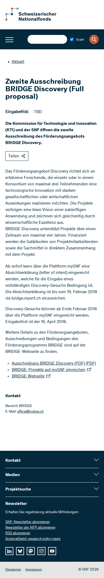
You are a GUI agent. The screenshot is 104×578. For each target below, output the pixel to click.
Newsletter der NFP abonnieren (30, 528)
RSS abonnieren (17, 533)
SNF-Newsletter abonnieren (27, 522)
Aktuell (15, 62)
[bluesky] (20, 551)
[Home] (34, 20)
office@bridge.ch (30, 412)
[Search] (94, 39)
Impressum (33, 570)
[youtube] (52, 551)
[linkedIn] (9, 551)
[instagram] (41, 551)
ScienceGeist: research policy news (33, 539)
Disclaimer (13, 570)
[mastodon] (31, 551)
